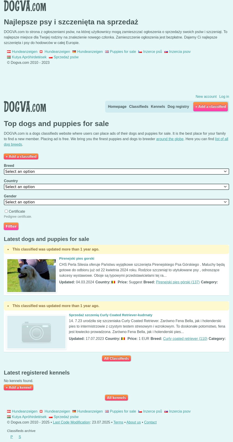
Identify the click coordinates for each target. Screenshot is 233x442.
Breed (9, 166)
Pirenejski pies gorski (76, 258)
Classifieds (138, 107)
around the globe (169, 139)
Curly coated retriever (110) (185, 339)
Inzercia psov (177, 52)
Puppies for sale (120, 52)
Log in (224, 96)
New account (206, 96)
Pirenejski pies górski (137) (178, 282)
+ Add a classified (210, 107)
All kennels (116, 398)
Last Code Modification (71, 422)
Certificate (15, 211)
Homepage (117, 107)
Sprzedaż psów (64, 57)
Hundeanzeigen (22, 52)
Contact (150, 422)
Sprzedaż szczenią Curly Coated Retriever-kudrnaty (110, 315)
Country (11, 181)
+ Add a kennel (18, 387)
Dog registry (178, 107)
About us (134, 422)
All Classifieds (116, 358)
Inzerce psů (150, 52)
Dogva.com (25, 5)
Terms (118, 422)
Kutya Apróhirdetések (27, 57)
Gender (11, 196)
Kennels (158, 107)
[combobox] (116, 171)
